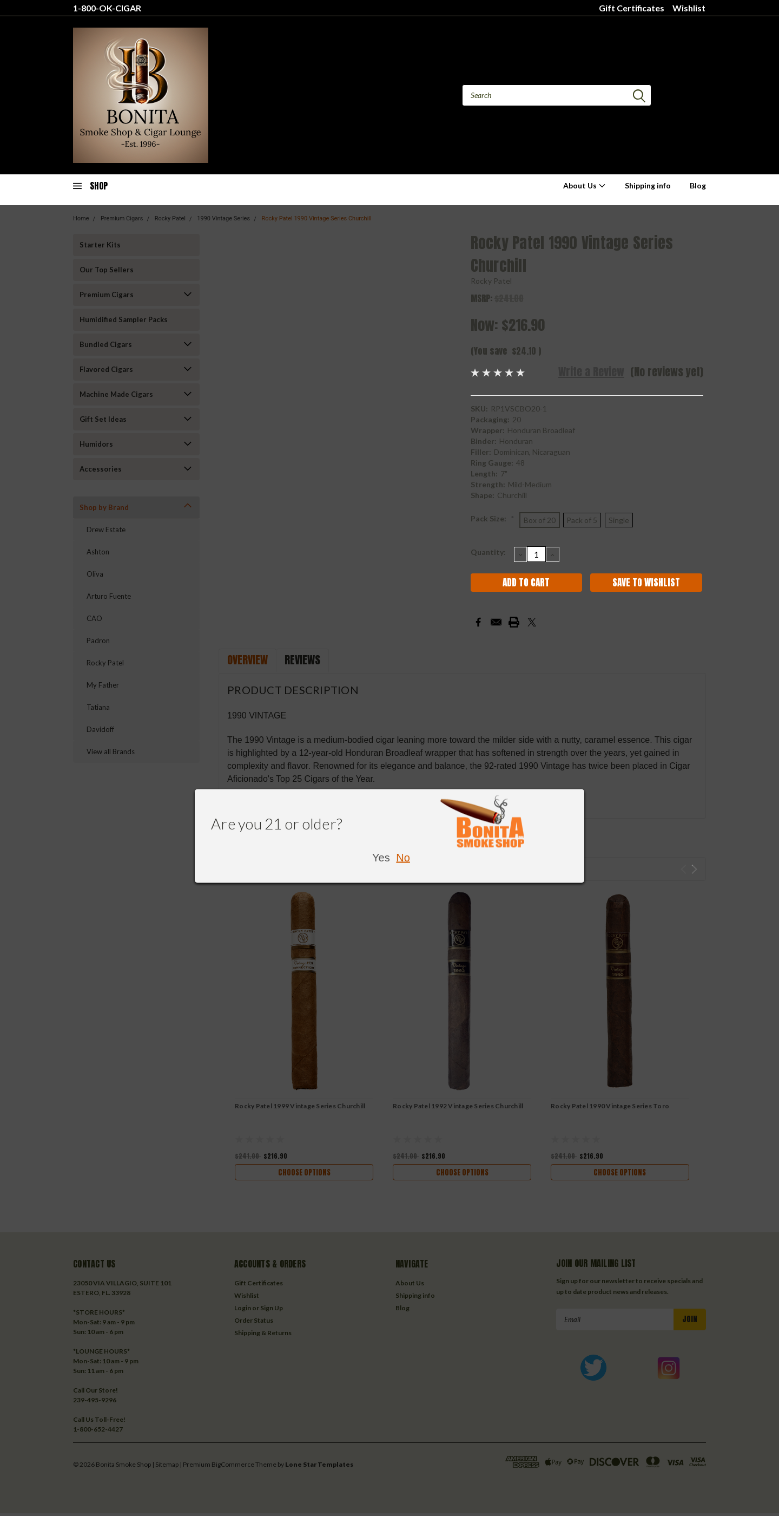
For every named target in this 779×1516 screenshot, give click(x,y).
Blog (698, 185)
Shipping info (648, 185)
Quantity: (488, 552)
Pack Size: (492, 518)
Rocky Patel (491, 280)
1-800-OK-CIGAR (107, 8)
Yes (381, 858)
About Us (584, 185)
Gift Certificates (631, 8)
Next (694, 869)
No (403, 858)
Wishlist (688, 8)
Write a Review (591, 371)
